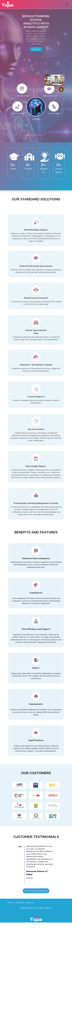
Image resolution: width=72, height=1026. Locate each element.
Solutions (19, 902)
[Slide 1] (28, 135)
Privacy (11, 902)
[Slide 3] (36, 135)
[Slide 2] (32, 135)
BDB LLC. (31, 908)
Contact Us (29, 902)
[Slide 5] (44, 135)
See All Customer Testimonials (36, 891)
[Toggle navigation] (67, 4)
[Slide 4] (40, 135)
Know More (36, 49)
